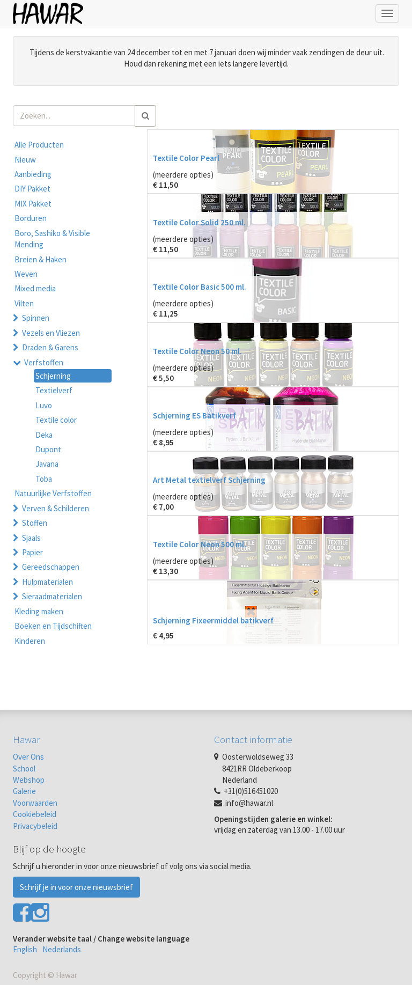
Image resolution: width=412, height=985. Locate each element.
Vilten (24, 303)
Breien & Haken (40, 259)
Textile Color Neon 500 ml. (199, 544)
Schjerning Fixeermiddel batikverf (213, 620)
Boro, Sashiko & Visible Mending (52, 238)
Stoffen (34, 523)
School (24, 768)
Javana (46, 464)
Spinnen (35, 318)
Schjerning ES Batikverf (194, 415)
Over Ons (28, 757)
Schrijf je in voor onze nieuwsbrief (76, 887)
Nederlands (61, 949)
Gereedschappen (50, 567)
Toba (43, 479)
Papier (32, 552)
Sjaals (31, 538)
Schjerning (53, 376)
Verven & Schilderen (55, 508)
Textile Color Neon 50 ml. (197, 351)
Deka (44, 435)
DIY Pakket (32, 188)
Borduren (30, 218)
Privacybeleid (35, 826)
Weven (26, 274)
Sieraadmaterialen (52, 596)
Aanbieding (33, 174)
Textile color (56, 420)
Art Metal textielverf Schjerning (209, 480)
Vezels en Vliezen (51, 333)
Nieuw (25, 160)
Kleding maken (38, 611)
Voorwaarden (35, 803)
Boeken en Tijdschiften (53, 626)
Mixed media (35, 288)
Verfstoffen (43, 362)
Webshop (29, 780)
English (25, 949)
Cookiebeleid (34, 814)
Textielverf (53, 390)
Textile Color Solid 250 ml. (199, 222)
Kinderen (29, 641)
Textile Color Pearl (186, 158)
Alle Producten (39, 144)
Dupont (48, 449)
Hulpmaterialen (47, 582)
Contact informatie (253, 739)
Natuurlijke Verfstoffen (53, 493)
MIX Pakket (33, 204)
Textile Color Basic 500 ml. (199, 287)
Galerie (24, 791)
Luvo (43, 405)
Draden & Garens (50, 347)
